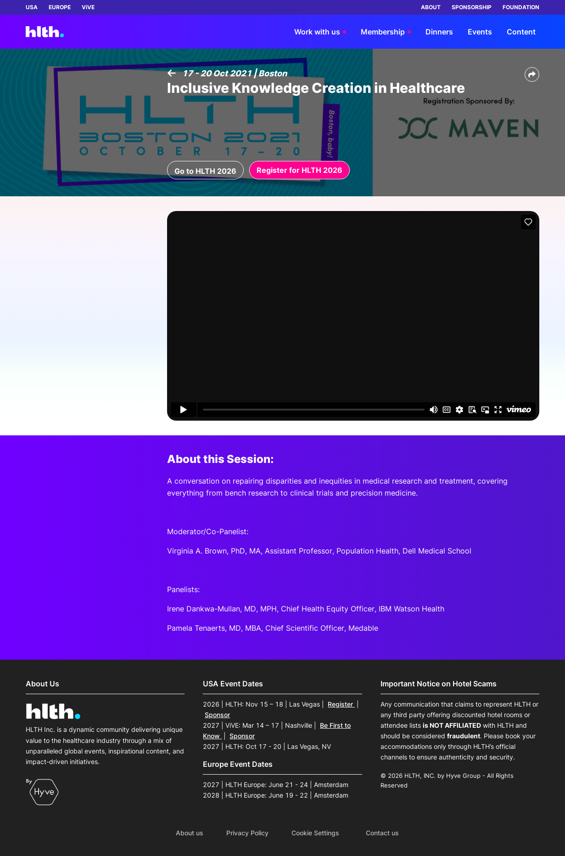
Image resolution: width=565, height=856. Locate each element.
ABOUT (431, 7)
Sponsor (217, 715)
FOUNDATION (521, 7)
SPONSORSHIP (472, 7)
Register (341, 704)
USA (32, 7)
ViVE (88, 7)
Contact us (382, 833)
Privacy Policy (247, 833)
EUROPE (60, 7)
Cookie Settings (315, 833)
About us (189, 833)
